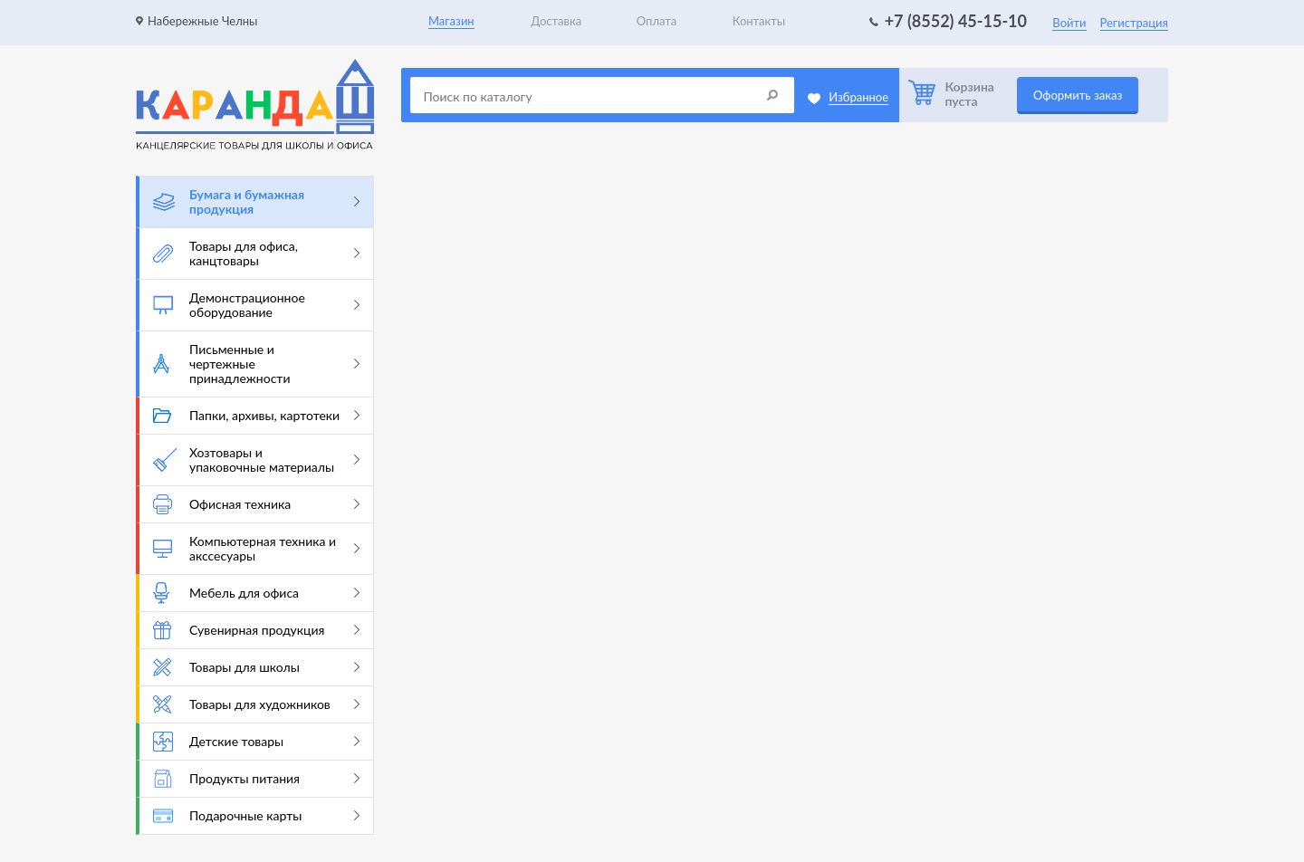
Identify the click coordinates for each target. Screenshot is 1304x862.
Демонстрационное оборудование (256, 305)
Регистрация (1134, 22)
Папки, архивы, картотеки (256, 415)
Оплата (656, 21)
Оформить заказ (1077, 95)
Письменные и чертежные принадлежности (256, 363)
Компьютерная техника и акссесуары (256, 548)
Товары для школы (256, 667)
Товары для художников (256, 704)
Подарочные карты (256, 815)
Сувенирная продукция (256, 630)
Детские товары (256, 742)
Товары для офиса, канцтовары (256, 253)
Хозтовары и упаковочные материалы (256, 459)
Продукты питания (256, 779)
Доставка (556, 21)
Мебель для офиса (256, 593)
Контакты (759, 21)
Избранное (858, 97)
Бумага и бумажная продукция (256, 201)
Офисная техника (256, 504)
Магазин (451, 21)
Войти (1069, 22)
